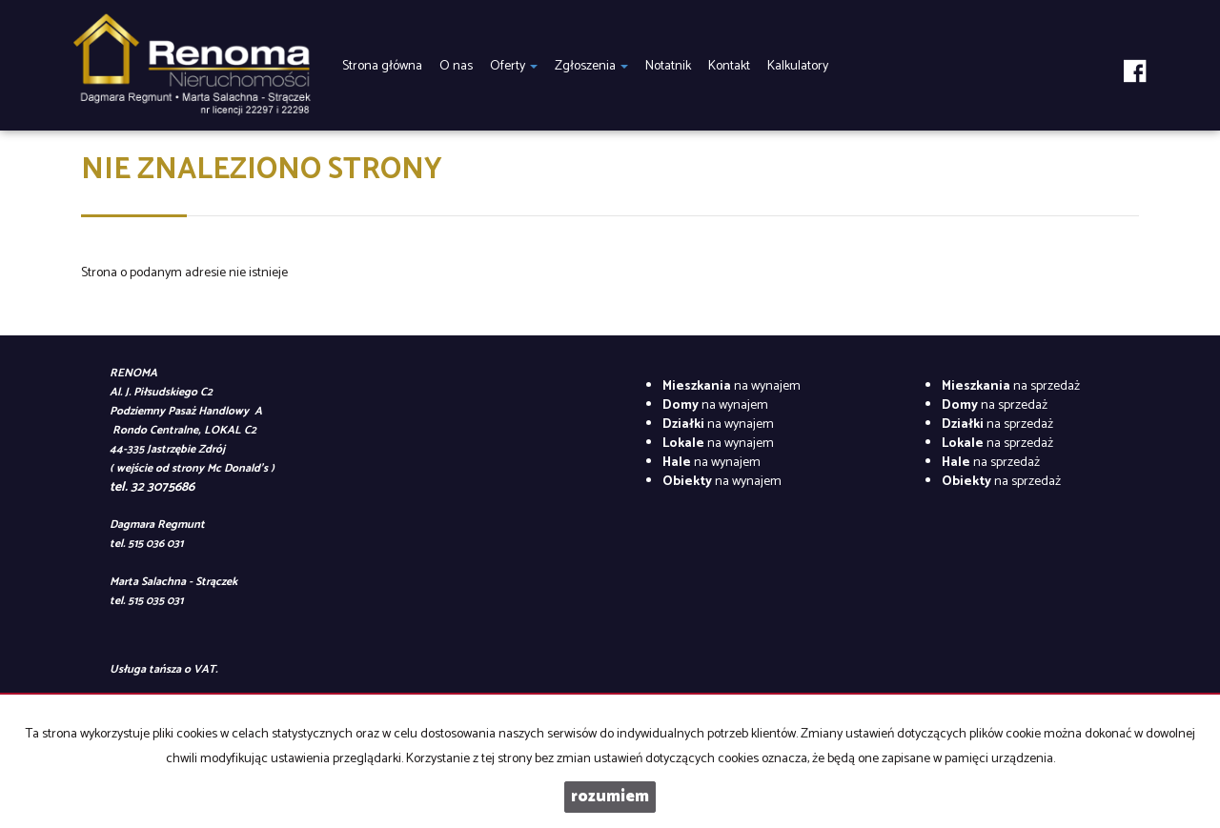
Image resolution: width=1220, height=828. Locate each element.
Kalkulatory (797, 66)
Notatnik (668, 66)
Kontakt (729, 66)
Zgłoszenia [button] (591, 66)
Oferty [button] (514, 66)
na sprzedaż (1011, 386)
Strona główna (382, 66)
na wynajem (731, 386)
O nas (456, 66)
